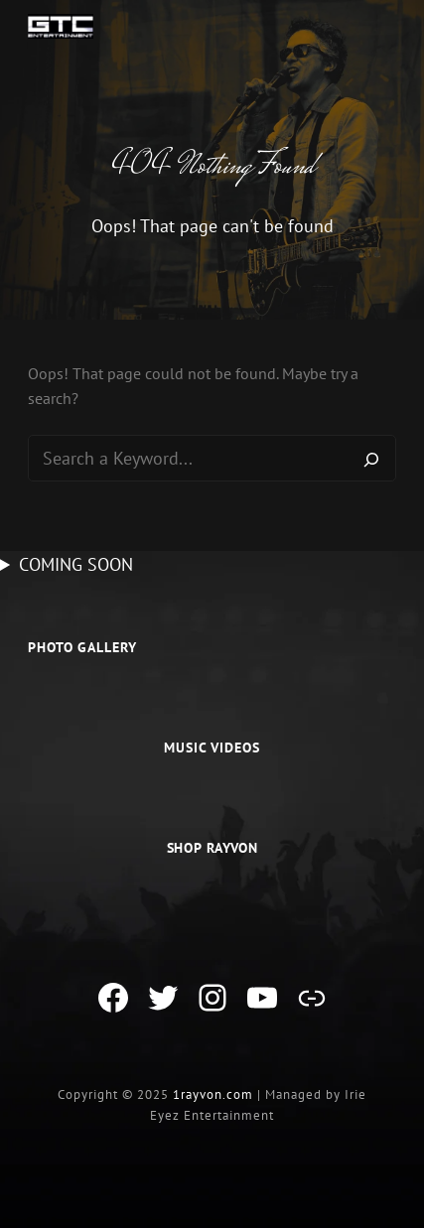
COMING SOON (76, 564)
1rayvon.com (213, 1094)
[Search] (371, 458)
